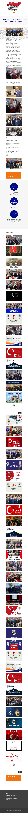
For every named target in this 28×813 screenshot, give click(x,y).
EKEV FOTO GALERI (14, 220)
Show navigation (14, 13)
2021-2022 (14, 207)
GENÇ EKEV (14, 193)
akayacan (13, 810)
